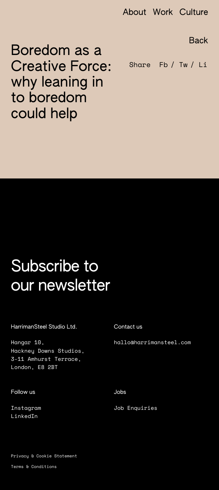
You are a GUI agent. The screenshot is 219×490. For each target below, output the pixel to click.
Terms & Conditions (38, 467)
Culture (194, 13)
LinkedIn (28, 416)
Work (163, 13)
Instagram (30, 408)
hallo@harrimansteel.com (152, 342)
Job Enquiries (140, 408)
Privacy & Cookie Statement (48, 456)
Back (193, 41)
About (135, 13)
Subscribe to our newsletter (60, 276)
